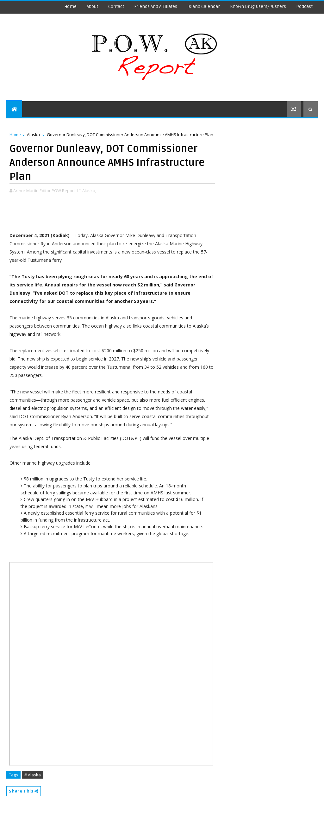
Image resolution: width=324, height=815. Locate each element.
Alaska (33, 134)
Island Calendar (203, 6)
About (92, 6)
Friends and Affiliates (155, 6)
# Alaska (32, 775)
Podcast (304, 6)
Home (70, 6)
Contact (116, 6)
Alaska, (89, 190)
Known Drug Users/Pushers (258, 6)
